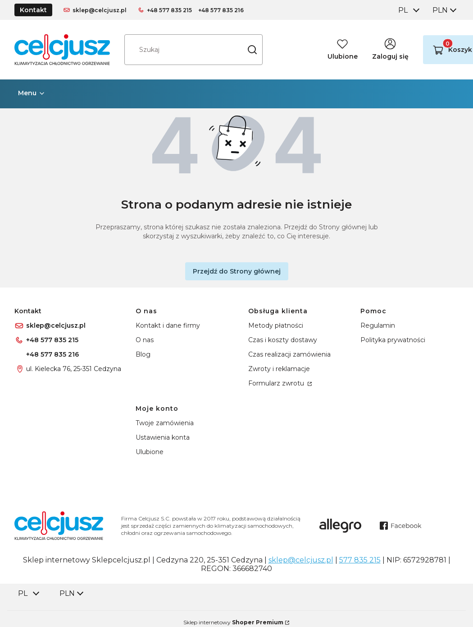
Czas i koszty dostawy (282, 340)
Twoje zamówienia (165, 423)
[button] (252, 50)
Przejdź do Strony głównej (237, 271)
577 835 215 (360, 560)
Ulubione (150, 452)
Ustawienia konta (163, 437)
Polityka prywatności (392, 340)
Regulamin (377, 325)
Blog (143, 354)
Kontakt (33, 10)
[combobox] (408, 10)
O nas (145, 340)
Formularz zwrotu (277, 383)
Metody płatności (275, 325)
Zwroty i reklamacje (279, 369)
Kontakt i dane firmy (168, 325)
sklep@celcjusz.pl (100, 10)
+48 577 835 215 (169, 10)
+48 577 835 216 (221, 10)
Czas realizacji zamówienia (289, 354)
